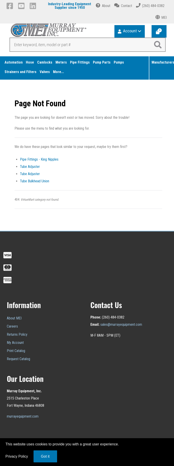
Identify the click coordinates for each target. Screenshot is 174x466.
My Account (15, 342)
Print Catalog (16, 351)
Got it (45, 456)
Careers (12, 326)
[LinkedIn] (33, 6)
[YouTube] (22, 6)
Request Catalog (18, 359)
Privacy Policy (16, 456)
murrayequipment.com (23, 416)
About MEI (14, 318)
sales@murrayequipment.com (121, 324)
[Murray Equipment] (47, 31)
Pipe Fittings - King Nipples (39, 159)
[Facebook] (10, 6)
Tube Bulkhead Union (34, 181)
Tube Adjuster (30, 166)
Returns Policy (17, 334)
